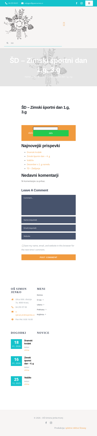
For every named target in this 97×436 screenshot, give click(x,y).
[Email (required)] (48, 228)
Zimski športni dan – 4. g (38, 156)
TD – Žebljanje (33, 168)
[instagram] (81, 3)
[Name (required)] (48, 220)
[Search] (7, 43)
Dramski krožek (34, 152)
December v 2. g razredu (38, 164)
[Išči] (33, 43)
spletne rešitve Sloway (75, 428)
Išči (30, 133)
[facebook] (77, 3)
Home (27, 76)
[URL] (48, 236)
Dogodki (36, 76)
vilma (26, 350)
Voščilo (30, 160)
